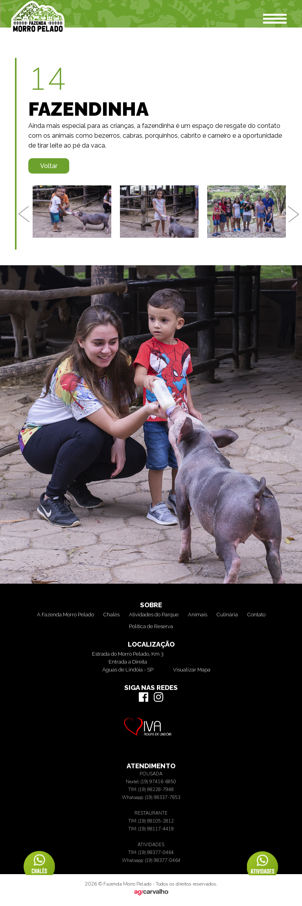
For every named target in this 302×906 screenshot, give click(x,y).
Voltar (48, 166)
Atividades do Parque (154, 615)
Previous (24, 214)
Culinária (227, 615)
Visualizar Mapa (191, 670)
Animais (197, 615)
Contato (256, 615)
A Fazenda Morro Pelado (65, 615)
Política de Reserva (151, 626)
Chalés (111, 615)
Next (294, 214)
